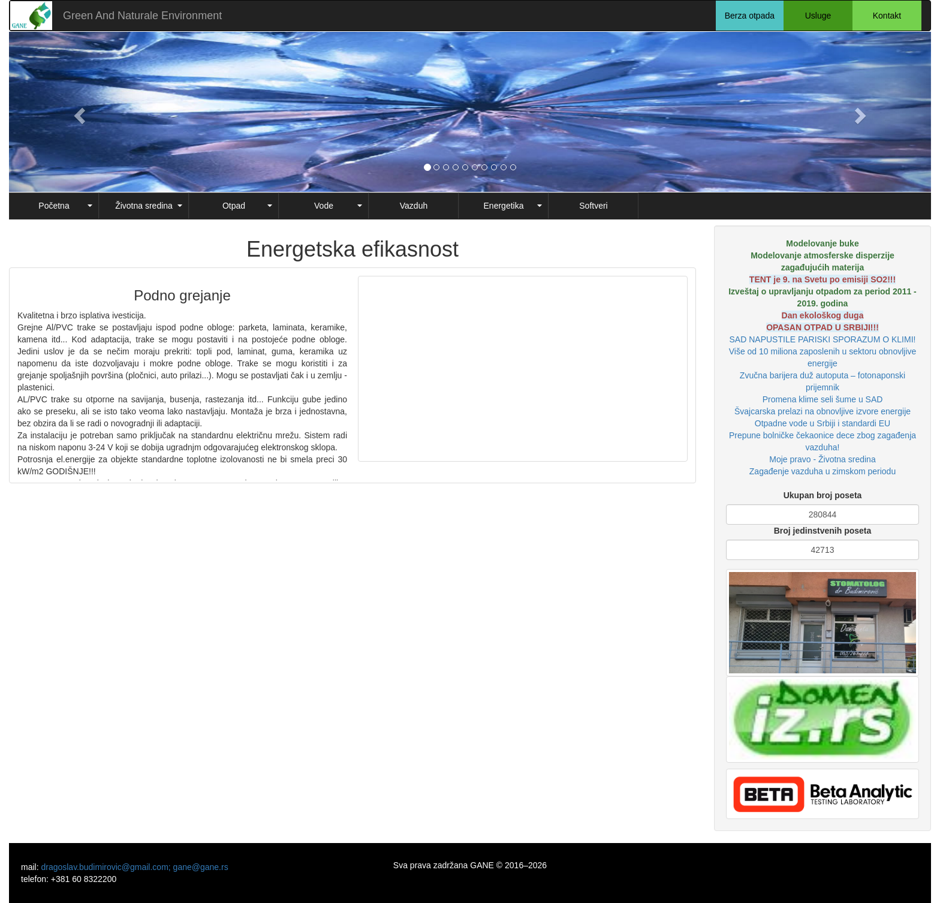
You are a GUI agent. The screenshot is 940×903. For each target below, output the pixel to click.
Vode (323, 205)
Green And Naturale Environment (142, 16)
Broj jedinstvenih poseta (823, 530)
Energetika (504, 205)
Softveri (593, 205)
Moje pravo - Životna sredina (822, 459)
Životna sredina (144, 205)
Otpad (233, 205)
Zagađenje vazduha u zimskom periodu (822, 471)
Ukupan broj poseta (823, 495)
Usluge (818, 15)
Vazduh (413, 205)
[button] (78, 112)
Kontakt (887, 15)
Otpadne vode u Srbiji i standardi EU (822, 423)
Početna (53, 205)
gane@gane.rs (200, 867)
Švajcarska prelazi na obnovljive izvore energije (822, 411)
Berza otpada (750, 15)
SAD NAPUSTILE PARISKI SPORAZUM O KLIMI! (823, 339)
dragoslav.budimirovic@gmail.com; (107, 867)
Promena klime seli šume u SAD (823, 399)
